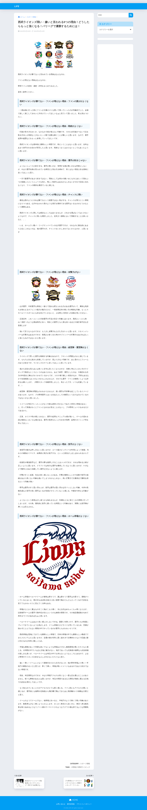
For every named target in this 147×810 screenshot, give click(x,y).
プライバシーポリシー (84, 804)
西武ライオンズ (84, 767)
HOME (73, 800)
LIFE (16, 6)
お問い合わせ (60, 804)
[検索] (131, 15)
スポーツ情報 (85, 764)
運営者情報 (71, 804)
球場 (74, 767)
